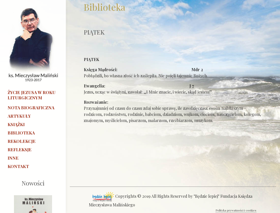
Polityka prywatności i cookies (236, 210)
